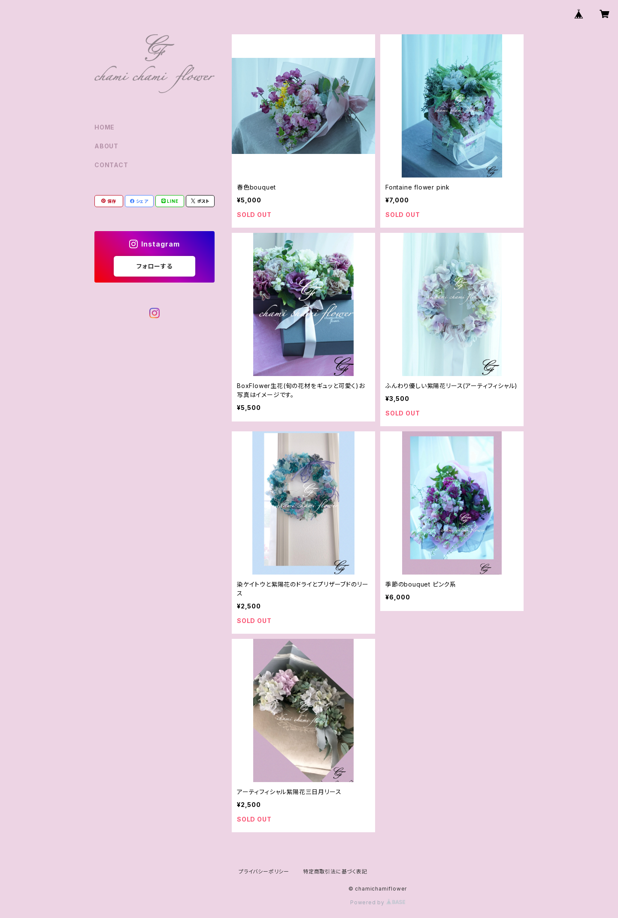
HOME (104, 127)
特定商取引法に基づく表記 (335, 871)
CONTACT (111, 165)
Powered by (377, 902)
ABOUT (106, 146)
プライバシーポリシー (264, 871)
